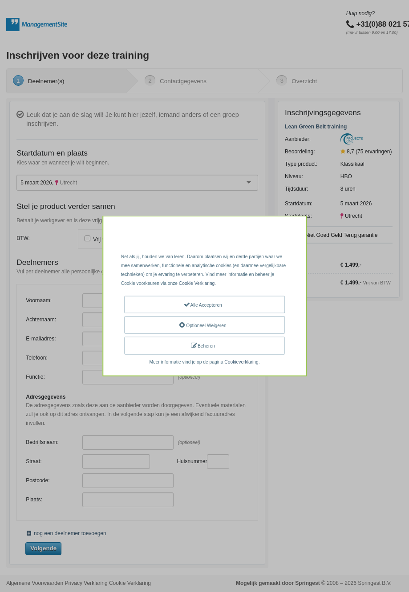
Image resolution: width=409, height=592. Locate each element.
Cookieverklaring (241, 361)
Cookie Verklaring (197, 283)
